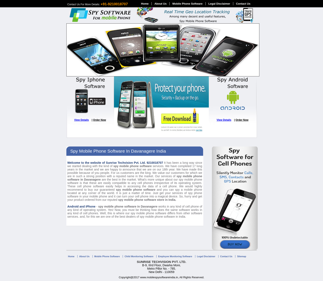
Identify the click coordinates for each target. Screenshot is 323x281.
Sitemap (241, 256)
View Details (81, 120)
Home (145, 3)
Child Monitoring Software (139, 256)
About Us (160, 3)
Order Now (99, 120)
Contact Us (243, 3)
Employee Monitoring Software (175, 256)
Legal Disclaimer (219, 3)
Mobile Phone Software (187, 3)
